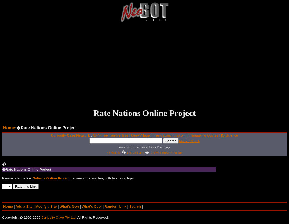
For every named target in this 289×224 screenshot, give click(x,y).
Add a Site (24, 207)
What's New (69, 207)
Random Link (115, 207)
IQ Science (229, 135)
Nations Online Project (50, 178)
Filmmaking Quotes (203, 135)
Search (135, 207)
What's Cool (92, 207)
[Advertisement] (144, 65)
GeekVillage (140, 135)
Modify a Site (46, 207)
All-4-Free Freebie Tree (110, 135)
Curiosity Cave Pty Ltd (58, 217)
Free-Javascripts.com (168, 135)
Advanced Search (189, 141)
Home (9, 128)
